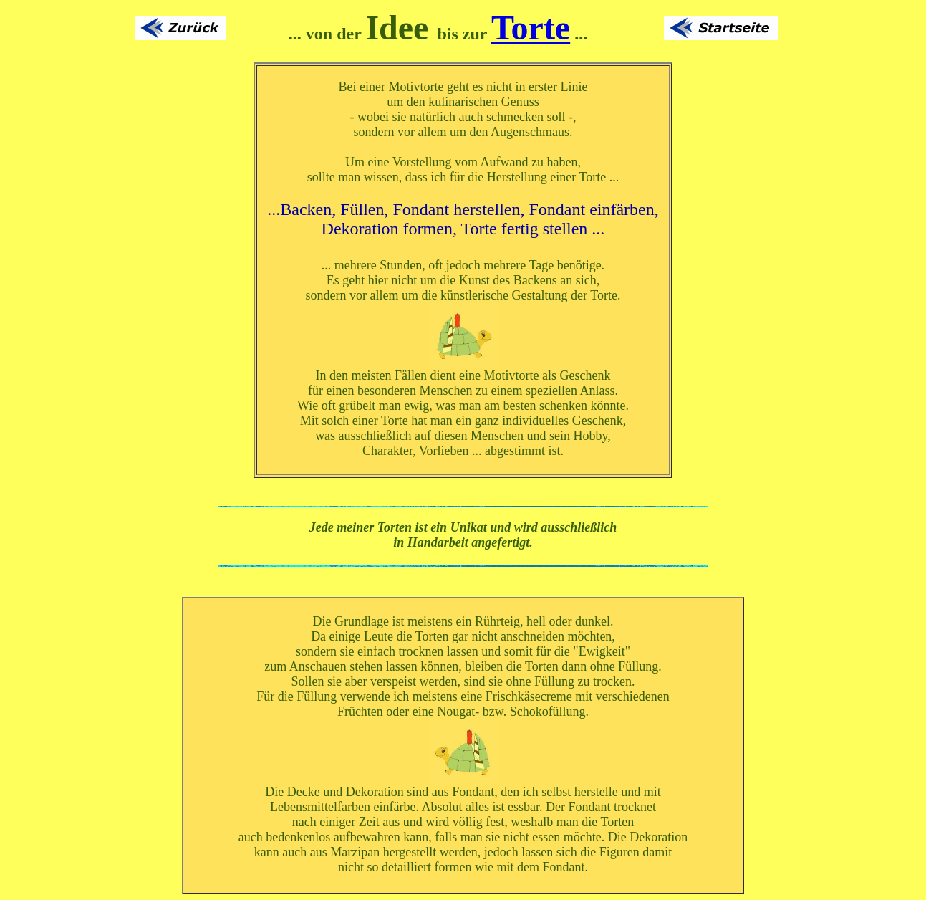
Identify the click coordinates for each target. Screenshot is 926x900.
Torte (530, 28)
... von (310, 33)
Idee (396, 28)
